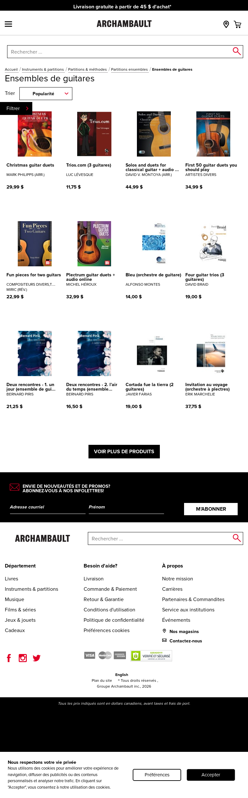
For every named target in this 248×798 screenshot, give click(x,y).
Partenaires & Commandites (193, 599)
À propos (172, 565)
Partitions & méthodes (88, 69)
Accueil (12, 69)
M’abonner (211, 509)
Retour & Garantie (104, 599)
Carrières (172, 589)
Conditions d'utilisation (109, 609)
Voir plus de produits (124, 451)
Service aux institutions (188, 609)
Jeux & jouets (20, 620)
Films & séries (20, 609)
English (121, 675)
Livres (11, 578)
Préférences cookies (106, 630)
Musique (14, 599)
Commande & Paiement (110, 589)
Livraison (94, 578)
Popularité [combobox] (43, 93)
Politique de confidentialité (114, 620)
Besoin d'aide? (100, 565)
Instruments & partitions (43, 69)
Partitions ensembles (130, 69)
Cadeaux (15, 630)
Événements (176, 620)
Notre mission (177, 578)
